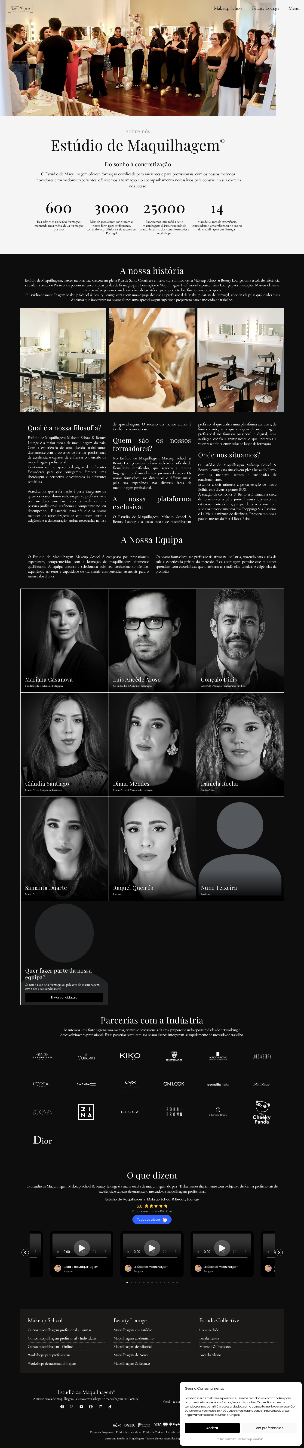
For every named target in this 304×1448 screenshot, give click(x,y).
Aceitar (212, 1428)
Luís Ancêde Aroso (137, 679)
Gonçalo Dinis (219, 679)
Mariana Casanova (49, 679)
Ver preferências (269, 1428)
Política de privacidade (250, 1439)
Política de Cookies (226, 1439)
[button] (25, 360)
